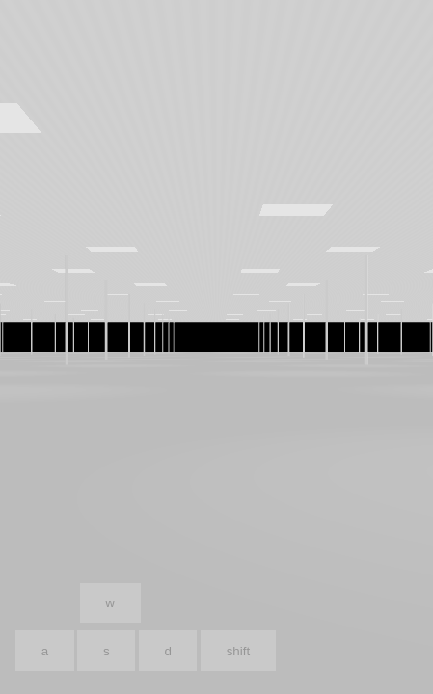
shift (238, 651)
